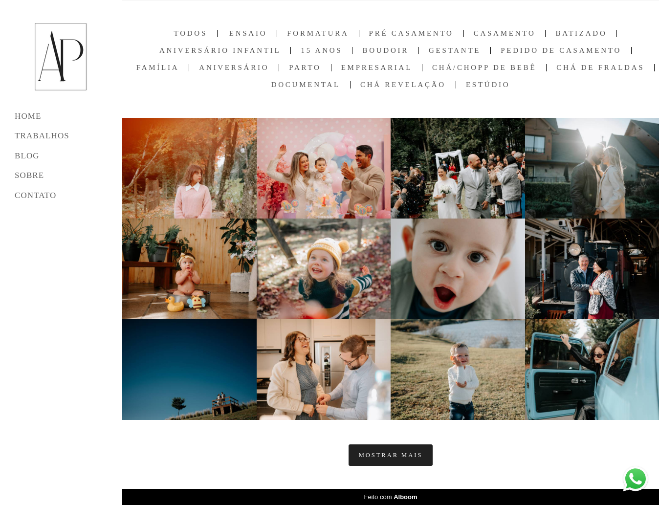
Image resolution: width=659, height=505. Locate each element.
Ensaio (248, 33)
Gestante (455, 50)
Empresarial (376, 67)
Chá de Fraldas (600, 67)
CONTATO (35, 195)
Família (157, 67)
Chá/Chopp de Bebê (484, 67)
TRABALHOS (42, 135)
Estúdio (488, 84)
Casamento (505, 33)
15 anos (321, 50)
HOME (28, 116)
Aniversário (234, 67)
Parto (305, 67)
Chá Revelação (403, 84)
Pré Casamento (411, 33)
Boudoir (385, 50)
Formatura (318, 33)
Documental (305, 84)
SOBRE (29, 175)
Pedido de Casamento (561, 50)
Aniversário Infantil (220, 50)
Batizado (581, 33)
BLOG (27, 155)
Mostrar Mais (391, 455)
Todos (190, 33)
